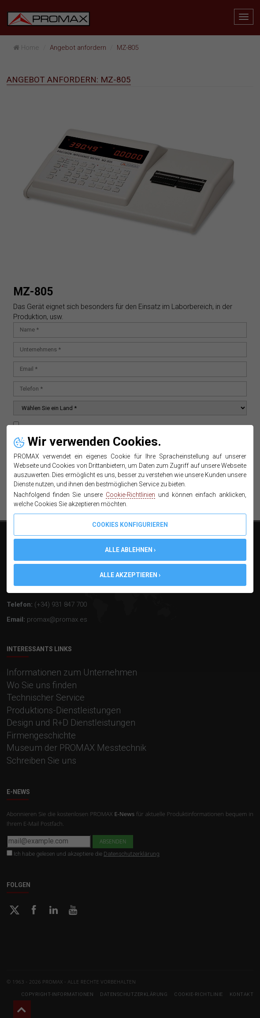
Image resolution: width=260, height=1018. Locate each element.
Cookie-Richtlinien (130, 494)
